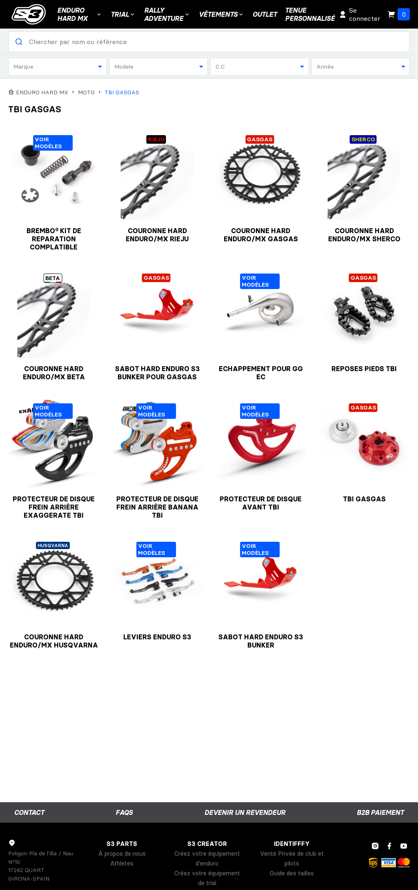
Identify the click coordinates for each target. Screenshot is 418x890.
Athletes (121, 863)
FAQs (124, 812)
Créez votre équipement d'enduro (207, 858)
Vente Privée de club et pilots (292, 858)
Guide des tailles (292, 873)
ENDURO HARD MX (79, 14)
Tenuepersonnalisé (310, 14)
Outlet (265, 14)
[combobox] (57, 67)
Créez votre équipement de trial (207, 878)
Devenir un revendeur (245, 812)
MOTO (86, 92)
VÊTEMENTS (222, 14)
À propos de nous (122, 853)
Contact (29, 812)
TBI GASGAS (121, 92)
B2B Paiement (380, 812)
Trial (123, 14)
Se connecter (359, 14)
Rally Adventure (167, 14)
